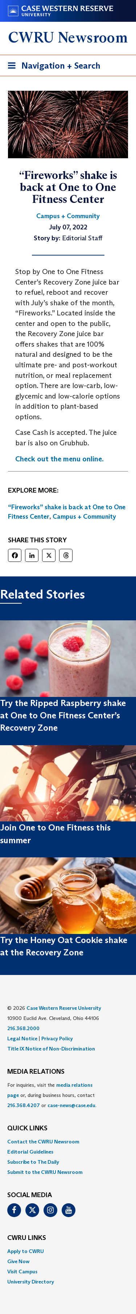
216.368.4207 (23, 1105)
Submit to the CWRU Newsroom (45, 1172)
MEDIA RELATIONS (36, 1072)
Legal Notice (22, 1038)
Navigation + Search (51, 67)
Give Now (18, 1261)
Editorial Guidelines (30, 1151)
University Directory (30, 1281)
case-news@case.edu (71, 1105)
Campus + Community (84, 517)
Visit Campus (22, 1271)
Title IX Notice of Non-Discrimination (51, 1048)
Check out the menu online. (59, 458)
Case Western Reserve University (63, 1008)
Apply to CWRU (25, 1251)
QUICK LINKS (27, 1128)
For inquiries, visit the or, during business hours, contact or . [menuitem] (51, 1095)
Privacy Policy (57, 1038)
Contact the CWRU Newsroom (43, 1141)
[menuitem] (68, 1142)
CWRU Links (26, 1238)
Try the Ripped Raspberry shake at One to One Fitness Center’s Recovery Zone (63, 715)
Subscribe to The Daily (33, 1162)
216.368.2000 (23, 1028)
